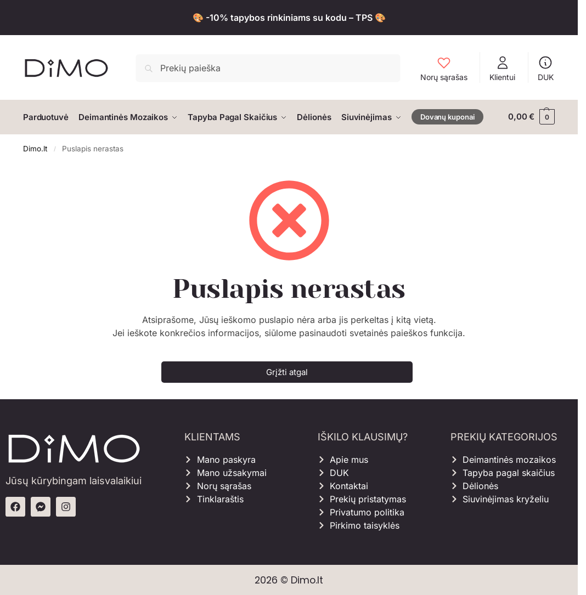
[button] (531, 116)
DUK (546, 68)
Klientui (502, 68)
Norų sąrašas (443, 68)
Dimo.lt (35, 147)
